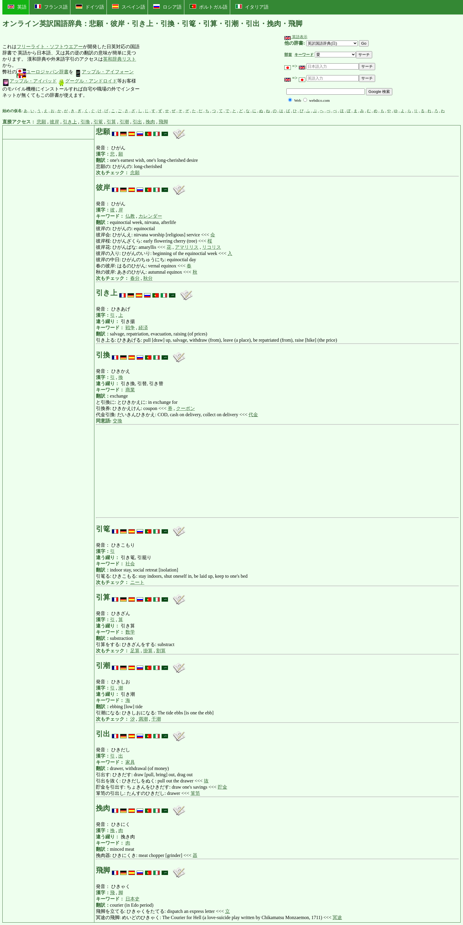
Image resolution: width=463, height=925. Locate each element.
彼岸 (54, 121)
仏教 (130, 216)
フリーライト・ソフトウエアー (50, 46)
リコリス (211, 247)
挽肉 (150, 121)
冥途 (337, 917)
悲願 (41, 121)
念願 (135, 172)
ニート (137, 582)
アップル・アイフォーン (104, 71)
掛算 (148, 650)
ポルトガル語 (209, 6)
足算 (135, 650)
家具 (130, 762)
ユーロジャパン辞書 (43, 71)
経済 (143, 327)
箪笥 (195, 793)
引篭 (98, 121)
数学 (130, 632)
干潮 (156, 718)
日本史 (132, 898)
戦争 (130, 327)
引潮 (124, 121)
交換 (117, 420)
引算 (111, 121)
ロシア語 (167, 6)
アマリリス (187, 247)
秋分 (148, 278)
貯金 (222, 787)
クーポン (185, 408)
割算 (161, 650)
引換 (85, 121)
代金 (253, 414)
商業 (130, 389)
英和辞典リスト (119, 59)
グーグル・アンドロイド (87, 80)
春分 (135, 278)
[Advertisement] (184, 71)
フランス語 (51, 6)
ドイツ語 (90, 6)
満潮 (143, 718)
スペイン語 (128, 6)
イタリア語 (252, 6)
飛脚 (163, 121)
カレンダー (150, 216)
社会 (130, 563)
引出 (137, 121)
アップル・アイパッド (29, 80)
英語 (17, 6)
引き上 (70, 121)
